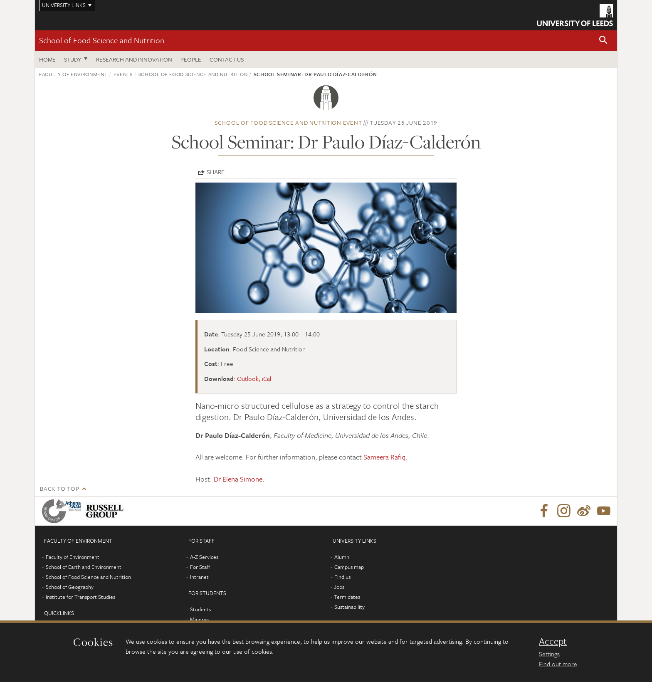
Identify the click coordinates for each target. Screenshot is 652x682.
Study (72, 59)
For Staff (200, 567)
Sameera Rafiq (384, 457)
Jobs (339, 587)
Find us (342, 577)
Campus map (349, 567)
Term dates (347, 597)
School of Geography (70, 587)
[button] (603, 40)
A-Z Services (204, 557)
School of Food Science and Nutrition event (288, 122)
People (190, 59)
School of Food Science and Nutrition (101, 40)
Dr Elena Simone (238, 479)
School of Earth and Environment (83, 567)
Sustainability (349, 607)
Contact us (227, 59)
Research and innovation (134, 59)
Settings (549, 653)
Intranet (199, 577)
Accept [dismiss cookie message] (553, 641)
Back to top (59, 488)
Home (47, 59)
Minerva (199, 619)
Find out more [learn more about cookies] (558, 663)
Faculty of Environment (73, 74)
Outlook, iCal (254, 378)
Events (123, 74)
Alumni (342, 557)
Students (200, 609)
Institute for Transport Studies (80, 597)
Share (216, 171)
